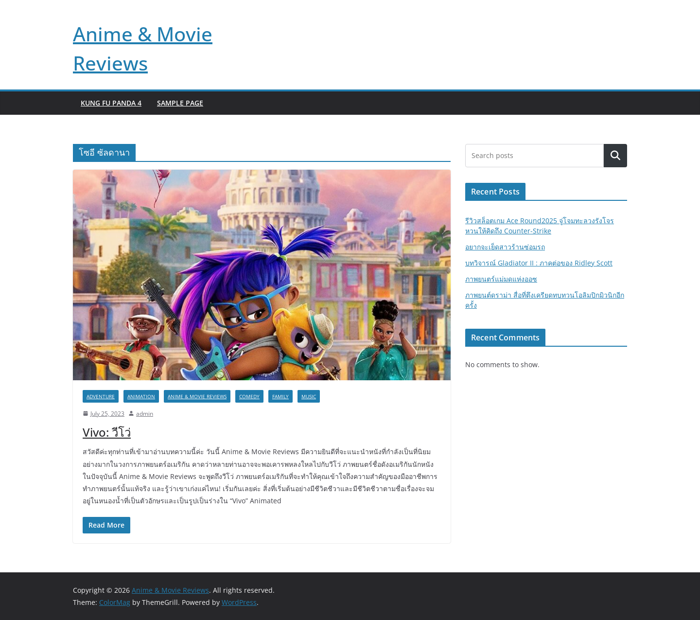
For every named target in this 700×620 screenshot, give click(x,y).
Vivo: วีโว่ (107, 432)
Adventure (101, 396)
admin (144, 413)
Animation (141, 396)
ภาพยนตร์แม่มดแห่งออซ (501, 278)
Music (308, 396)
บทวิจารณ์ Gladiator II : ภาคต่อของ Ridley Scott (538, 262)
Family (280, 396)
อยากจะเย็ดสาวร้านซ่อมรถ (505, 246)
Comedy (249, 396)
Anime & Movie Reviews (197, 396)
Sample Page (180, 102)
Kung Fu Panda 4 (111, 102)
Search (615, 155)
